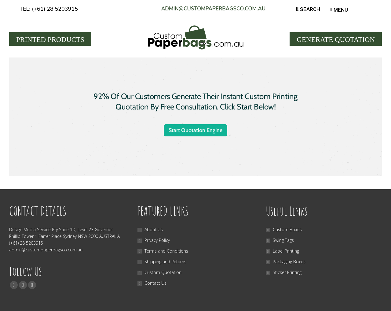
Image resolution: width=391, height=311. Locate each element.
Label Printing (286, 251)
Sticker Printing (287, 272)
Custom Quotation (162, 272)
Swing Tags (283, 240)
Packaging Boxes (289, 262)
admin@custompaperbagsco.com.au (213, 8)
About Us (153, 229)
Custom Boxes (287, 229)
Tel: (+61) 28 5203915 (49, 9)
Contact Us (155, 283)
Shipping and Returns (165, 262)
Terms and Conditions (166, 251)
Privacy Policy (157, 240)
